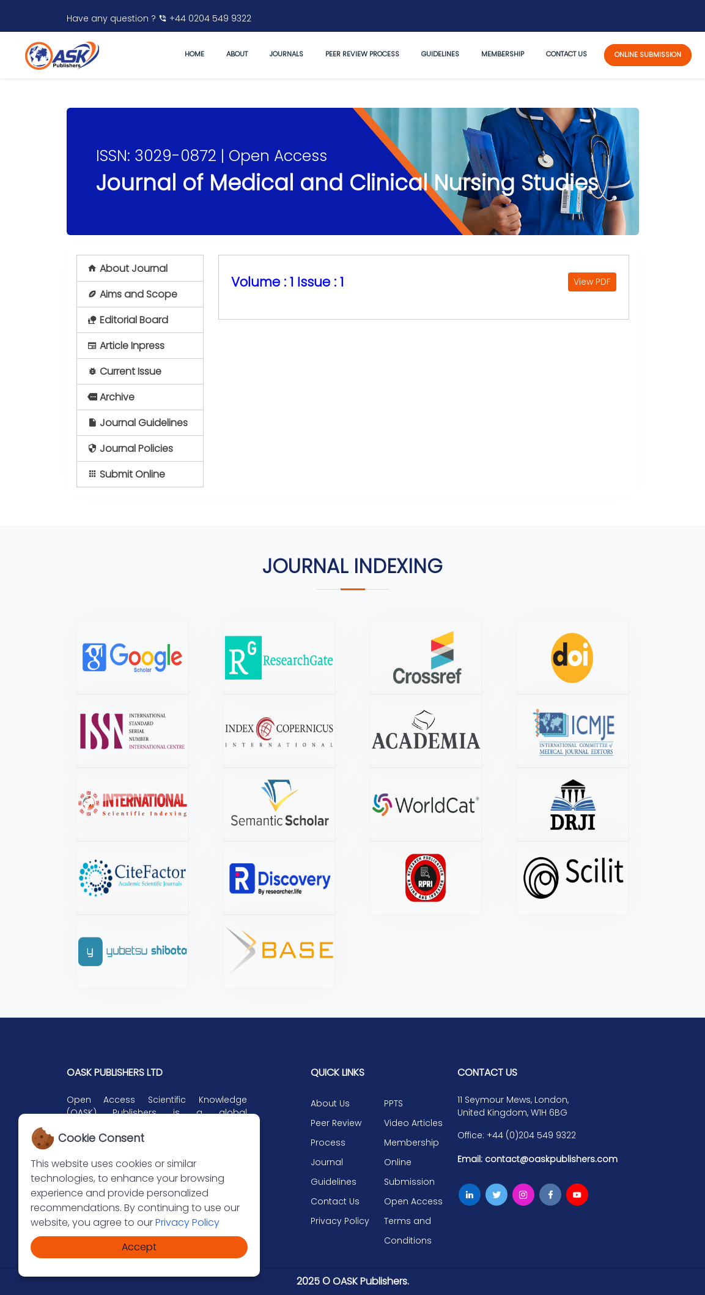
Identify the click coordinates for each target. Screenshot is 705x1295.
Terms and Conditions (408, 1231)
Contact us (566, 54)
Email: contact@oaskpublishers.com (537, 1159)
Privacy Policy (187, 1222)
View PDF (592, 282)
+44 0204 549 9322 (204, 18)
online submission (648, 54)
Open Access (413, 1201)
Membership (502, 54)
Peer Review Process (362, 54)
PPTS (393, 1103)
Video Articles (413, 1123)
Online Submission (409, 1172)
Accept (139, 1247)
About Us (330, 1103)
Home (194, 54)
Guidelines (440, 54)
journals (286, 54)
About (237, 54)
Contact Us (335, 1201)
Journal (327, 1162)
